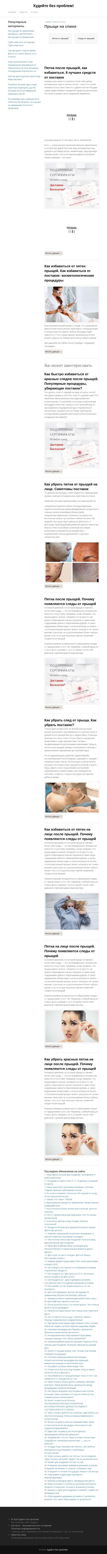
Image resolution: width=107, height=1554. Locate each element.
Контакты (15, 1525)
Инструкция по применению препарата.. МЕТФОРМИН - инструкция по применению (21, 34)
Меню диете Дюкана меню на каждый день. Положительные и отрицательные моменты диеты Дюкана (68, 1248)
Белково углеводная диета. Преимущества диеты (71, 1480)
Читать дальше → (53, 253)
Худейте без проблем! (53, 6)
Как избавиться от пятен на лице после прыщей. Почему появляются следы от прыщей (70, 834)
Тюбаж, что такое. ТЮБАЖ (59, 1199)
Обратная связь (18, 1534)
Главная (12, 12)
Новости (23, 12)
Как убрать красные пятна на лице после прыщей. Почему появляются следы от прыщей (70, 1064)
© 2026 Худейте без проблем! (25, 1519)
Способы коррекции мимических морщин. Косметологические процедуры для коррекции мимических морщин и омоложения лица (66, 1360)
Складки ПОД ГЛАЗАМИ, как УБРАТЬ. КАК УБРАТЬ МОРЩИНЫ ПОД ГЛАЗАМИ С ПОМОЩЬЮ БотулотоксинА (69, 1449)
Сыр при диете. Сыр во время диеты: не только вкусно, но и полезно (22, 53)
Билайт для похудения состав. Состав (65, 1462)
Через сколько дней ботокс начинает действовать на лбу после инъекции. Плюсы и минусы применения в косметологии (71, 1415)
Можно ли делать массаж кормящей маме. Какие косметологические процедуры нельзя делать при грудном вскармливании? (69, 1425)
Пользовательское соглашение (37, 1525)
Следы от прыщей (86, 38)
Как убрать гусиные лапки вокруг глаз (65, 1366)
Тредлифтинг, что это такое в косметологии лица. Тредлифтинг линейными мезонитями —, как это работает (69, 1440)
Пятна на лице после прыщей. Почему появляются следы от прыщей (69, 951)
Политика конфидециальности (25, 1528)
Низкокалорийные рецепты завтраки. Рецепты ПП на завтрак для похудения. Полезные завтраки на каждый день (70, 1344)
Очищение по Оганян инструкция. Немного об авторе (73, 1471)
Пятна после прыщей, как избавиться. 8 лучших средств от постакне (70, 72)
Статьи (34, 12)
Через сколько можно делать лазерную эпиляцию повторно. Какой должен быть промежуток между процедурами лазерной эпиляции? (69, 1384)
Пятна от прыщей (60, 38)
